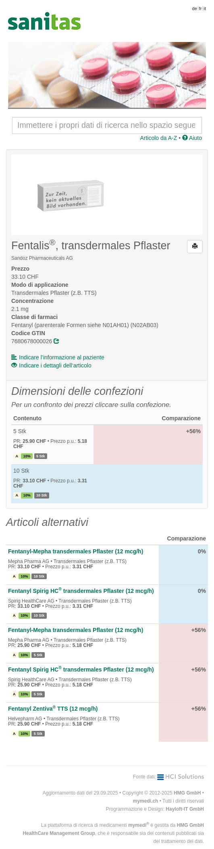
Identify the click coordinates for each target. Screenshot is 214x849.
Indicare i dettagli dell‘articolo (51, 365)
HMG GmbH (187, 793)
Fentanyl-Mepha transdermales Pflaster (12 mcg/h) (75, 551)
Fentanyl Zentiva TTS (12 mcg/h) (53, 708)
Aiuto (192, 138)
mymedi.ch (145, 801)
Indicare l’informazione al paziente (57, 357)
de (194, 8)
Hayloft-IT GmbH (185, 809)
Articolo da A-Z (158, 138)
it (205, 8)
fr (200, 8)
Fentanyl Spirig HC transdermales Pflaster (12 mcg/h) (81, 591)
